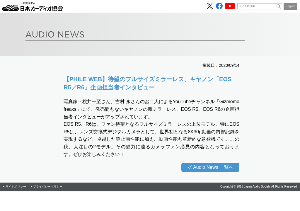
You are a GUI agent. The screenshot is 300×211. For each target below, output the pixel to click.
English (290, 6)
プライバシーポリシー (47, 186)
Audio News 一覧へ (213, 167)
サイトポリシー (16, 186)
